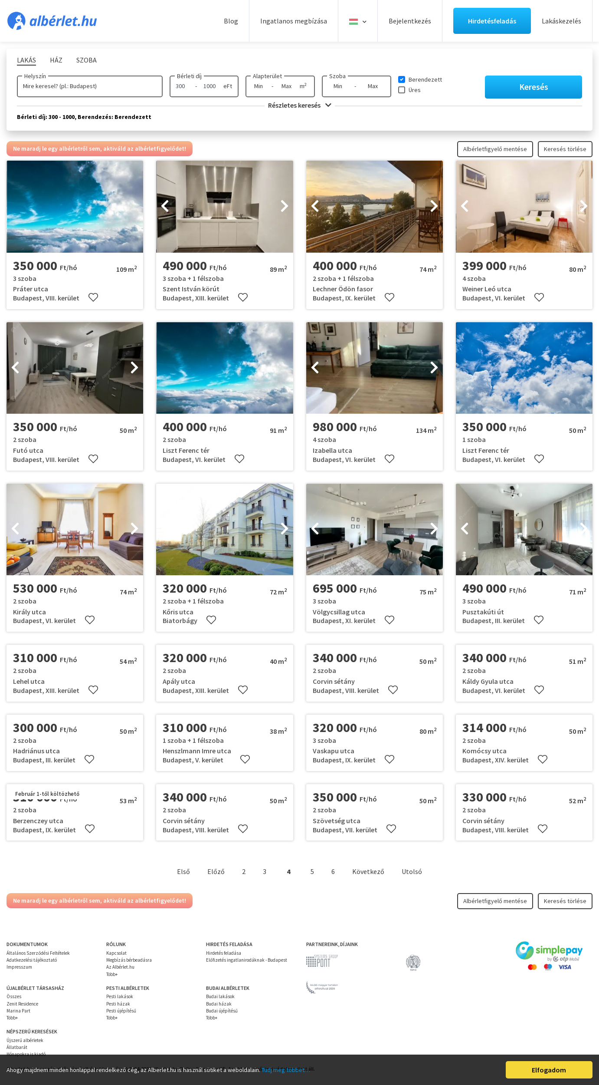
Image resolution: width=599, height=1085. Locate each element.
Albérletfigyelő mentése (495, 149)
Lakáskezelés (561, 20)
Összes (14, 996)
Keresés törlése (565, 149)
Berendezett (425, 79)
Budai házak (219, 1004)
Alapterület (267, 76)
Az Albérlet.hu (120, 967)
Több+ (112, 974)
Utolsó (412, 871)
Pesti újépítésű (121, 1011)
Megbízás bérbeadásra (129, 960)
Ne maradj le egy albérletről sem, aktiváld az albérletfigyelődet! (99, 148)
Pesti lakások (119, 996)
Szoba (337, 76)
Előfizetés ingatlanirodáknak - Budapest (246, 960)
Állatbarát (17, 1047)
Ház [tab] (56, 60)
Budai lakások (220, 996)
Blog (231, 20)
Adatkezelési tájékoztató (32, 960)
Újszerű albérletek (25, 1040)
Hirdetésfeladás (492, 20)
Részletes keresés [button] (299, 105)
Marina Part (18, 1011)
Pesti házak (118, 1004)
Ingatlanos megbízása (293, 20)
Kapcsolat (116, 953)
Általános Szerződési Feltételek (38, 953)
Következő (368, 871)
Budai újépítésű (222, 1011)
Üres (415, 90)
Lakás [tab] (26, 60)
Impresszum (19, 967)
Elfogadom (549, 1069)
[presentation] (164, 207)
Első (183, 871)
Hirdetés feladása (223, 953)
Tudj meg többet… (286, 1070)
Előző (216, 871)
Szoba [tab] (86, 60)
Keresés (533, 86)
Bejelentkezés (410, 20)
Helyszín (35, 76)
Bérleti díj (189, 76)
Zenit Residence (22, 1004)
